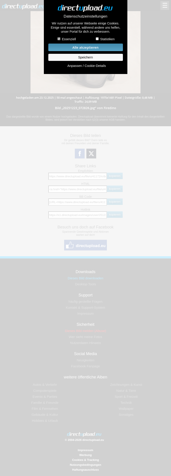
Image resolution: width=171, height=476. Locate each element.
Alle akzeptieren (85, 47)
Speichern (85, 57)
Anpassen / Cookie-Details (86, 66)
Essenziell (69, 39)
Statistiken (107, 39)
